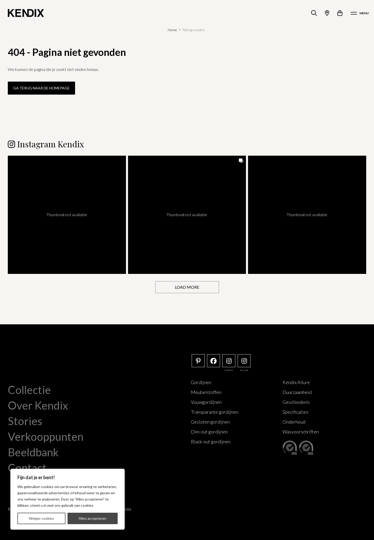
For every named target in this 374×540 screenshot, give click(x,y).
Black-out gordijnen (210, 441)
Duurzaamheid (297, 392)
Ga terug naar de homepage (41, 88)
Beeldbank (33, 452)
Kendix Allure (296, 382)
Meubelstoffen (206, 392)
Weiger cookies (41, 518)
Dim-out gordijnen (209, 431)
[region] (67, 499)
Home (172, 30)
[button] (67, 215)
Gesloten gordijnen (210, 422)
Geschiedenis (296, 402)
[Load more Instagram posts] (187, 287)
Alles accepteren (92, 518)
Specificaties (295, 412)
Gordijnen (201, 382)
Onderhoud (294, 422)
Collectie (29, 389)
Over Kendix (38, 405)
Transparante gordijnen (214, 412)
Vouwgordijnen (206, 402)
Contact (27, 467)
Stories (25, 420)
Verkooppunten (45, 436)
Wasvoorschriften (301, 431)
